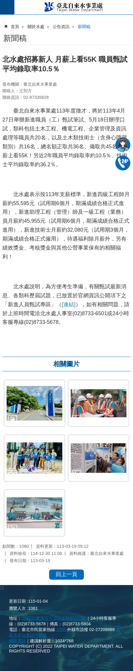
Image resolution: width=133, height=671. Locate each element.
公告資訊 (61, 26)
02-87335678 (122, 163)
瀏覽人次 (17, 608)
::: (2, 587)
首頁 (15, 26)
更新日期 (17, 601)
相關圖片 (66, 364)
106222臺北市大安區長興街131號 (53, 618)
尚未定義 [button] (7, 7)
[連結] (68, 304)
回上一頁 (66, 574)
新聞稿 (84, 26)
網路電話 (17, 640)
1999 (61, 629)
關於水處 (36, 26)
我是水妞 (122, 144)
